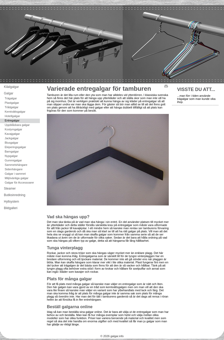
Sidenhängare (14, 169)
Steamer (10, 188)
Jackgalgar (11, 138)
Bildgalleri (10, 208)
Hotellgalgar (12, 116)
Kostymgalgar (13, 129)
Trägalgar (11, 98)
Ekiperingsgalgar (15, 147)
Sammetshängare (16, 164)
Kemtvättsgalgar (15, 111)
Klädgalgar (11, 87)
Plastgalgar (12, 102)
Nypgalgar (11, 155)
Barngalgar (12, 151)
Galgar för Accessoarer (19, 182)
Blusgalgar (11, 142)
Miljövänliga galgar (16, 178)
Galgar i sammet (15, 173)
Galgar (8, 93)
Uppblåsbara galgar (17, 124)
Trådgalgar (11, 107)
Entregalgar (12, 120)
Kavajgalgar (12, 133)
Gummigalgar (13, 160)
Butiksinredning (14, 195)
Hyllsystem (11, 201)
